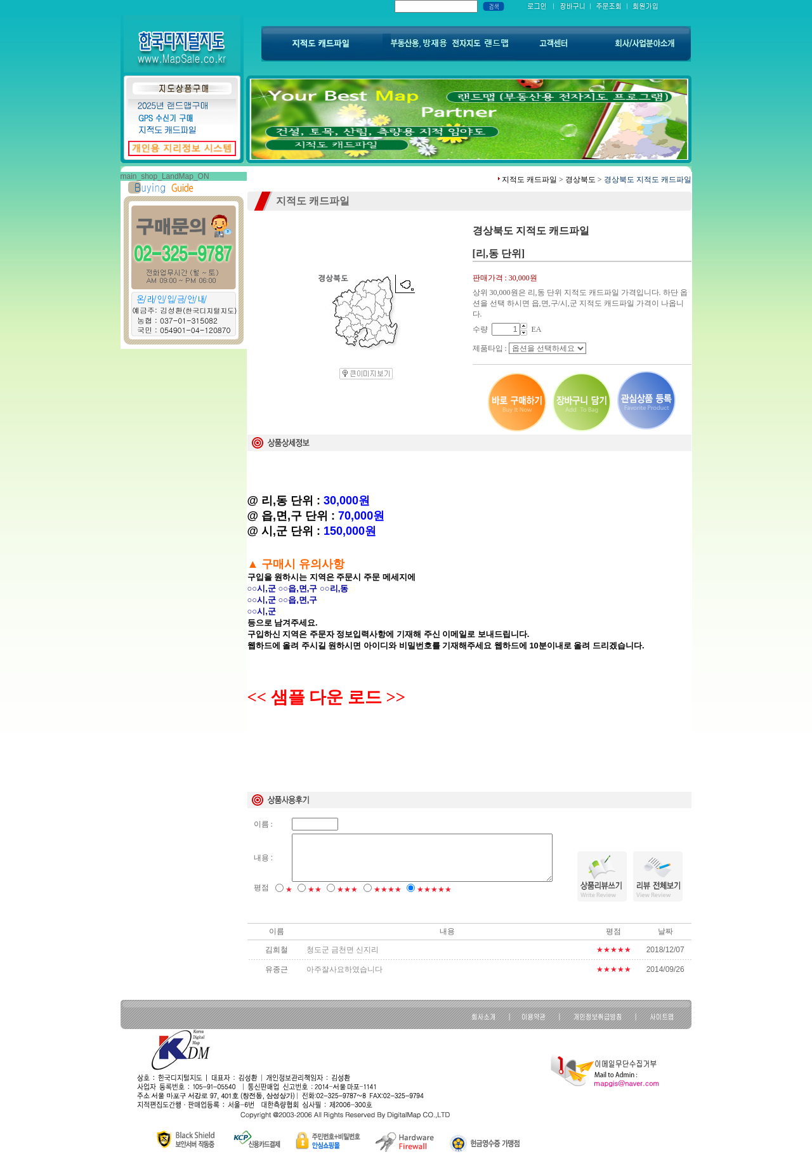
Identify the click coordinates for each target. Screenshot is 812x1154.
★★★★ (388, 889)
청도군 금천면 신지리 (342, 949)
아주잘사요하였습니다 (344, 969)
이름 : (263, 824)
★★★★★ (434, 889)
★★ (315, 889)
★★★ (347, 889)
